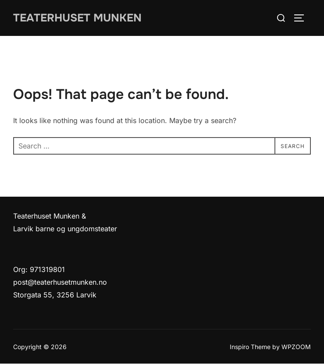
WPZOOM (296, 346)
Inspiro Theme (250, 346)
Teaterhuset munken (80, 18)
